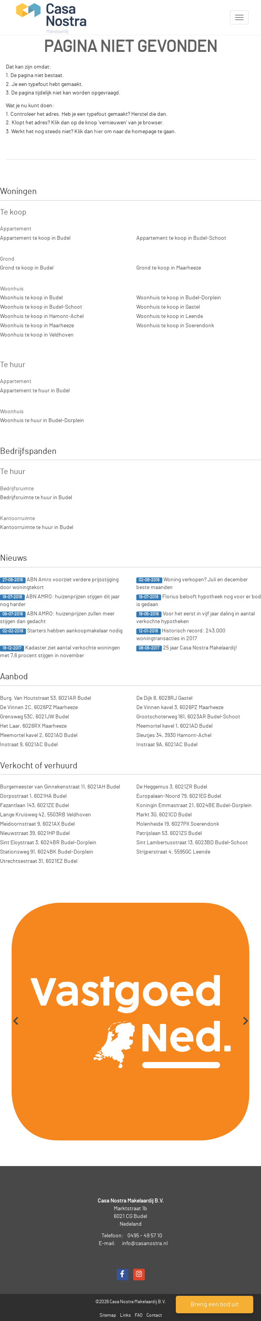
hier (98, 131)
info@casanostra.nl (145, 1243)
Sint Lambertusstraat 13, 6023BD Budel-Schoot (192, 842)
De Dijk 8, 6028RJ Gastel (164, 698)
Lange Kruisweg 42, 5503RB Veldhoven (45, 815)
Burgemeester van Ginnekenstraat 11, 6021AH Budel (60, 787)
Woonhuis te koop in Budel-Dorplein (178, 298)
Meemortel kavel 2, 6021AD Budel (38, 735)
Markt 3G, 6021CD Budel (164, 815)
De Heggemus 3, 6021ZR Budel (171, 787)
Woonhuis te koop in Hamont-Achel (42, 316)
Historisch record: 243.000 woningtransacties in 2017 (180, 634)
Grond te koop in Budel (26, 268)
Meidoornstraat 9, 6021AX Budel (37, 824)
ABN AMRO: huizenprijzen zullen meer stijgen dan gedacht (57, 617)
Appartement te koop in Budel (35, 238)
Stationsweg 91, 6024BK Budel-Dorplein (46, 852)
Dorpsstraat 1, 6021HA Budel (33, 796)
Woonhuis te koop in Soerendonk (175, 325)
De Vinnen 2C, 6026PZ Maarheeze (39, 707)
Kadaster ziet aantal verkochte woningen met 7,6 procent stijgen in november (60, 651)
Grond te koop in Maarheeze (168, 268)
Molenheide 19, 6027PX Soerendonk (177, 824)
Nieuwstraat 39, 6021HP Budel (35, 833)
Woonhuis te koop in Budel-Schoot (41, 307)
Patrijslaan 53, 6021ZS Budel (169, 833)
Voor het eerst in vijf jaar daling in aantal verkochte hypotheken (195, 617)
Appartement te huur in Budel (35, 390)
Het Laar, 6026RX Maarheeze (33, 726)
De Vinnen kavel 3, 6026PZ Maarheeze (179, 707)
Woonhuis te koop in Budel (31, 298)
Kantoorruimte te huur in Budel (36, 527)
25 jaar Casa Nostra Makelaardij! (186, 648)
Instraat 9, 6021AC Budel (29, 744)
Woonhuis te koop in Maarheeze (37, 325)
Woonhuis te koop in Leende (169, 316)
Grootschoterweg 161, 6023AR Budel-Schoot (188, 717)
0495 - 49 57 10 (144, 1236)
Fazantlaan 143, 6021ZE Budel (34, 805)
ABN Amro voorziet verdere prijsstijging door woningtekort (59, 583)
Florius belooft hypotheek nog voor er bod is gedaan (198, 600)
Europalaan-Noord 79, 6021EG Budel (178, 796)
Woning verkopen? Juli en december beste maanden (192, 583)
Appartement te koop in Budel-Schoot (181, 238)
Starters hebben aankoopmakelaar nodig (61, 631)
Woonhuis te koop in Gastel (168, 307)
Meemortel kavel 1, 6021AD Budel (174, 726)
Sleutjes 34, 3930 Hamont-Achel (173, 735)
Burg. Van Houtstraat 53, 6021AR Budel (45, 698)
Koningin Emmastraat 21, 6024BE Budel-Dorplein (194, 805)
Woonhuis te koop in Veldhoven (37, 335)
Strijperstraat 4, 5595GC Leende (173, 852)
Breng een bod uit (215, 1304)
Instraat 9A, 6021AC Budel (166, 744)
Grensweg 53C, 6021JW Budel (34, 717)
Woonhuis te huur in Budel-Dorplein (42, 420)
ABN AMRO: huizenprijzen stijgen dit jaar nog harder (60, 600)
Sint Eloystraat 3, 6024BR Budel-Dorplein (48, 842)
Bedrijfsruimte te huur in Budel (36, 497)
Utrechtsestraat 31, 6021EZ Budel (38, 861)
